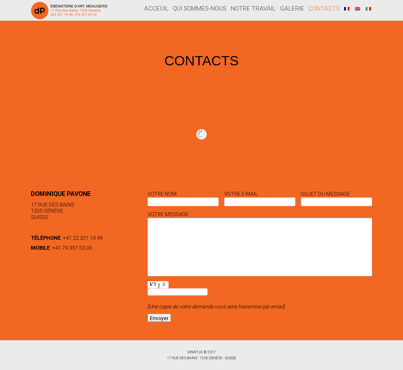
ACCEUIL (156, 8)
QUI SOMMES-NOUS (199, 8)
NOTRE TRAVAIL (253, 8)
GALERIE (292, 8)
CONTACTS (324, 8)
